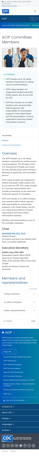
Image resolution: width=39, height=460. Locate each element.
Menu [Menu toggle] (34, 19)
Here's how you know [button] (10, 6)
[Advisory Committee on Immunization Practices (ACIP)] (19, 333)
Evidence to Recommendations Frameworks (18, 390)
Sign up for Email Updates (15, 400)
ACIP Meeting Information (12, 365)
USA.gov (13, 451)
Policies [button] (6, 418)
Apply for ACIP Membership (13, 372)
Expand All (34, 289)
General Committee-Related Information (16, 25)
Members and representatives (11, 145)
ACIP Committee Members (12, 376)
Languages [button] (8, 424)
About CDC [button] (8, 412)
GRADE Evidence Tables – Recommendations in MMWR (19, 385)
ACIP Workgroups (9, 361)
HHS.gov (5, 451)
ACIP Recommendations (11, 368)
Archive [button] (6, 430)
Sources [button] (9, 321)
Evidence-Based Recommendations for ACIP (18, 380)
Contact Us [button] (8, 406)
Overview (5, 140)
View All (7, 351)
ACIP (4, 18)
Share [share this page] (33, 321)
